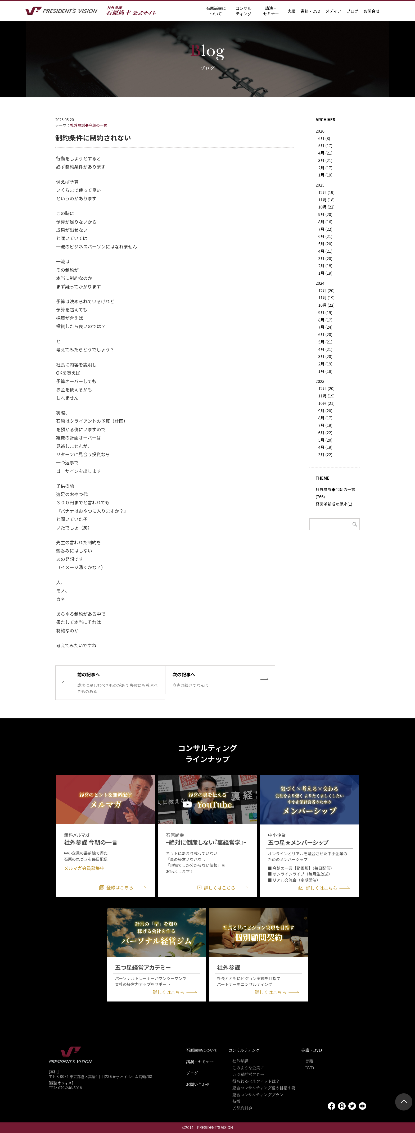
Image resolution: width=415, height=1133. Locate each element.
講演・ (271, 10)
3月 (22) (325, 454)
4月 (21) (325, 153)
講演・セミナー (200, 1061)
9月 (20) (325, 214)
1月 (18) (325, 371)
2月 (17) (325, 167)
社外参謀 (240, 1060)
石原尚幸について (202, 1050)
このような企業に (248, 1067)
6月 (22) (325, 432)
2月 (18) (325, 265)
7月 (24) (325, 327)
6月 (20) (325, 334)
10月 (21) (326, 403)
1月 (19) (325, 175)
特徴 (236, 1101)
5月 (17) (325, 145)
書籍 (309, 1060)
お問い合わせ (198, 1084)
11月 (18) (326, 199)
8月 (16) (325, 221)
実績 (291, 11)
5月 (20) (325, 243)
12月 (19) (326, 192)
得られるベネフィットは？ (256, 1081)
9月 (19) (325, 312)
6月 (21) (325, 236)
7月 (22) (325, 229)
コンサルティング (244, 1050)
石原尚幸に (216, 10)
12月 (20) (326, 290)
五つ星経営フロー (248, 1074)
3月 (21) (325, 160)
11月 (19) (326, 297)
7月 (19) (325, 425)
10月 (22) (326, 207)
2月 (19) (325, 363)
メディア (333, 11)
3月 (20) (325, 258)
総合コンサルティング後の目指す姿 (263, 1087)
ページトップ (403, 1102)
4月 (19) (325, 447)
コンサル (243, 10)
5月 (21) (325, 342)
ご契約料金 (242, 1108)
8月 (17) (325, 320)
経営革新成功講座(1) (334, 504)
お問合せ (372, 11)
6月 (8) (324, 138)
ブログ (352, 11)
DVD (309, 1067)
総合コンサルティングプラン (257, 1094)
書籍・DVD (310, 11)
